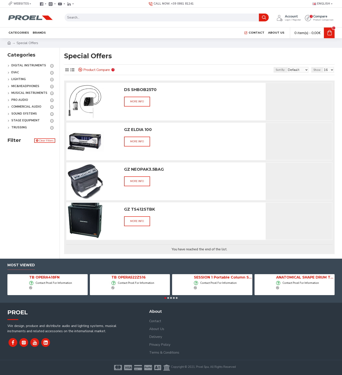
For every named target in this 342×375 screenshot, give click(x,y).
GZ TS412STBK (139, 209)
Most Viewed (21, 265)
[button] (165, 298)
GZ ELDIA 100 (138, 129)
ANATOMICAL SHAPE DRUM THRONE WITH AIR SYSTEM (305, 277)
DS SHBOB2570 (140, 89)
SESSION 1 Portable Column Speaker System (223, 277)
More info (137, 101)
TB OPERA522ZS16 (128, 277)
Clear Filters (46, 140)
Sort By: (277, 70)
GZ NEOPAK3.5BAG (144, 169)
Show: (319, 70)
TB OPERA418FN (44, 277)
